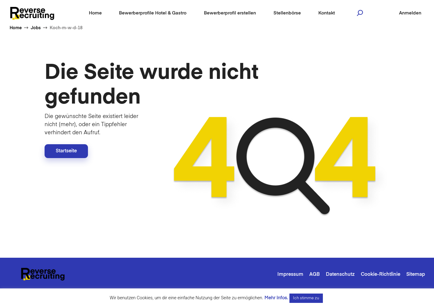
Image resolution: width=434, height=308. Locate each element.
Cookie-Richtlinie (380, 274)
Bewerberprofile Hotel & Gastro (152, 13)
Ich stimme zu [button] (306, 298)
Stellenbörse (287, 13)
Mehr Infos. (276, 298)
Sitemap (415, 274)
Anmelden (410, 13)
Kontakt (326, 13)
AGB (314, 274)
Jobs (36, 28)
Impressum (290, 274)
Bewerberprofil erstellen (230, 13)
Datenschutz (340, 274)
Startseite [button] (66, 151)
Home (95, 13)
